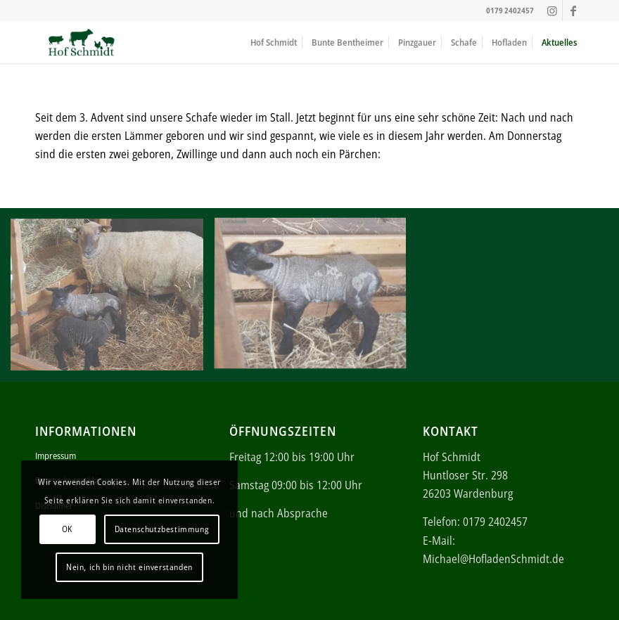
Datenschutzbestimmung (162, 529)
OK (67, 529)
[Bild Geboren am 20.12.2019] (112, 300)
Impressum (55, 455)
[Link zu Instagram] (552, 10)
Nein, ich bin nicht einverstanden (129, 567)
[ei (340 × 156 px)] (81, 42)
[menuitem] (273, 42)
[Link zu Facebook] (573, 10)
